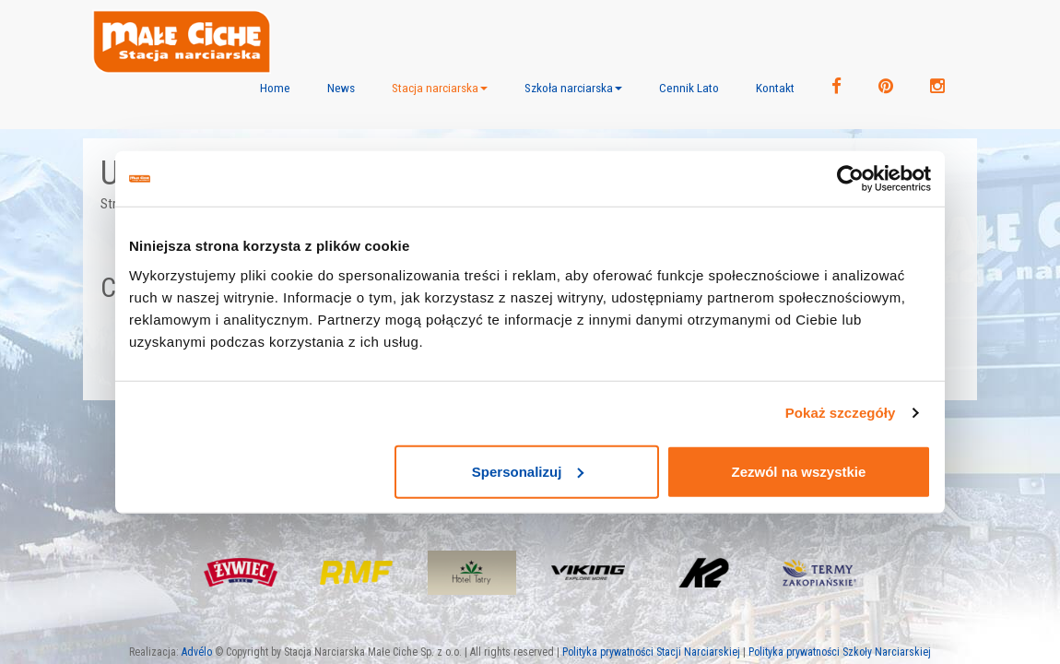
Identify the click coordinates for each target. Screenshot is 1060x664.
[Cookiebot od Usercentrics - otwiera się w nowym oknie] (850, 179)
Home (275, 87)
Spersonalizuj (528, 471)
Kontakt (775, 87)
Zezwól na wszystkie (799, 471)
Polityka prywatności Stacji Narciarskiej (651, 652)
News (341, 87)
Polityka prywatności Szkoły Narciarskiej (839, 652)
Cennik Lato (689, 87)
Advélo (197, 652)
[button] (439, 87)
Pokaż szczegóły (840, 413)
